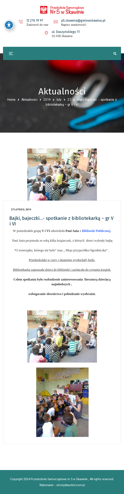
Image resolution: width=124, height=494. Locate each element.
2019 (47, 99)
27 (69, 99)
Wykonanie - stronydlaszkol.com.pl (62, 485)
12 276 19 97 (34, 20)
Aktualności (29, 99)
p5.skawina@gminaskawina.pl (83, 20)
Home (11, 99)
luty (59, 99)
